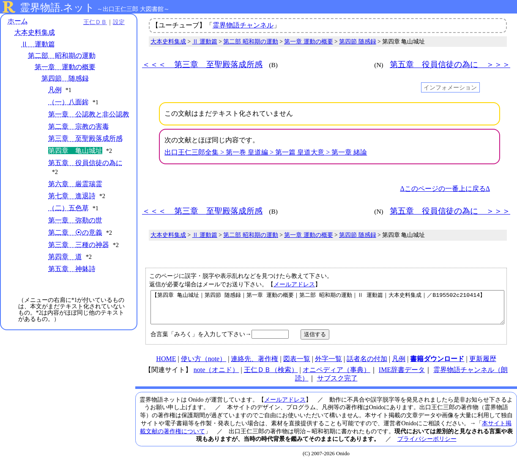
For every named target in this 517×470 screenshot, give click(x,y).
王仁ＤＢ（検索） (271, 376)
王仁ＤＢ (93, 22)
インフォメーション (450, 87)
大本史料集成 (34, 32)
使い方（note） (204, 365)
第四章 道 (65, 265)
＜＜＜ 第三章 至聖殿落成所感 (202, 64)
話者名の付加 (367, 365)
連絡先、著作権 (254, 365)
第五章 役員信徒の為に (85, 171)
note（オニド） (216, 376)
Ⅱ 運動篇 (38, 44)
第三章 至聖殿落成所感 (85, 147)
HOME (166, 365)
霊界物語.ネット (57, 7)
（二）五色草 (68, 216)
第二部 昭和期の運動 (62, 55)
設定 (117, 22)
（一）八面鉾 (68, 102)
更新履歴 (482, 365)
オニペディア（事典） (336, 376)
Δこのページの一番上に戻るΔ (445, 188)
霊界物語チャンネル (243, 25)
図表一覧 (296, 365)
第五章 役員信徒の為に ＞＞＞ (450, 64)
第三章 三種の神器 (78, 253)
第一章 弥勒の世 (75, 229)
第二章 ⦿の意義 (75, 241)
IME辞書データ (402, 376)
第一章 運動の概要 (65, 67)
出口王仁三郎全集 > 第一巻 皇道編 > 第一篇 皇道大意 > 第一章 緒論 (265, 152)
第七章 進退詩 (72, 204)
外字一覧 (328, 365)
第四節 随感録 (65, 78)
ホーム (18, 20)
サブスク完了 (337, 384)
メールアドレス (294, 284)
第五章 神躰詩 (72, 277)
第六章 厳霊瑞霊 (75, 192)
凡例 (55, 90)
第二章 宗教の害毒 (78, 135)
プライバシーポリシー (427, 445)
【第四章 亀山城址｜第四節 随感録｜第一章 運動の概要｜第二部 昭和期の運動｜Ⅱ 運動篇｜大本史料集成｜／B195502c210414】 (327, 310)
